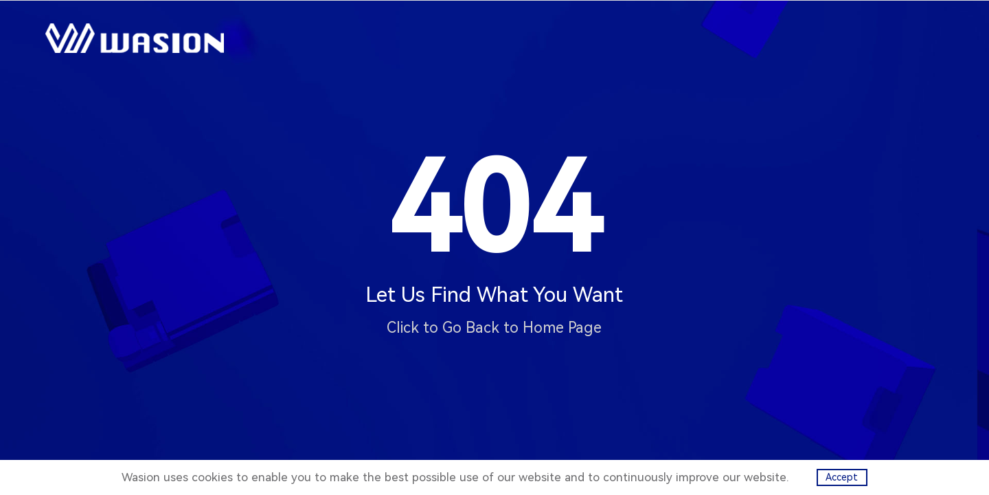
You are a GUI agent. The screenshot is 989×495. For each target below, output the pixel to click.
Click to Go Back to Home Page (494, 327)
